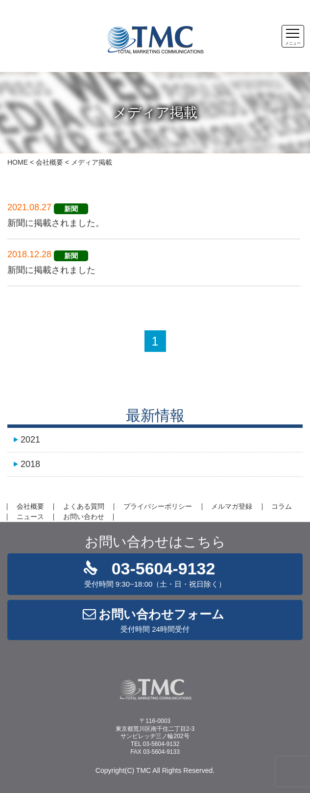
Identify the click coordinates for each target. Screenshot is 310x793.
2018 (30, 464)
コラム (281, 506)
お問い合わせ (83, 516)
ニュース (30, 516)
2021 (30, 440)
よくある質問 (83, 506)
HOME (17, 162)
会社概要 (49, 162)
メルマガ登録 (231, 506)
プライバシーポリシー (157, 506)
